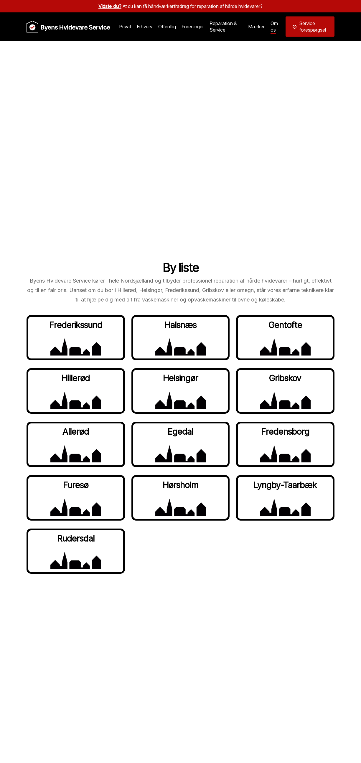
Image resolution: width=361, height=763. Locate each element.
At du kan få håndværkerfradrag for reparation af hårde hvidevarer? (180, 6)
